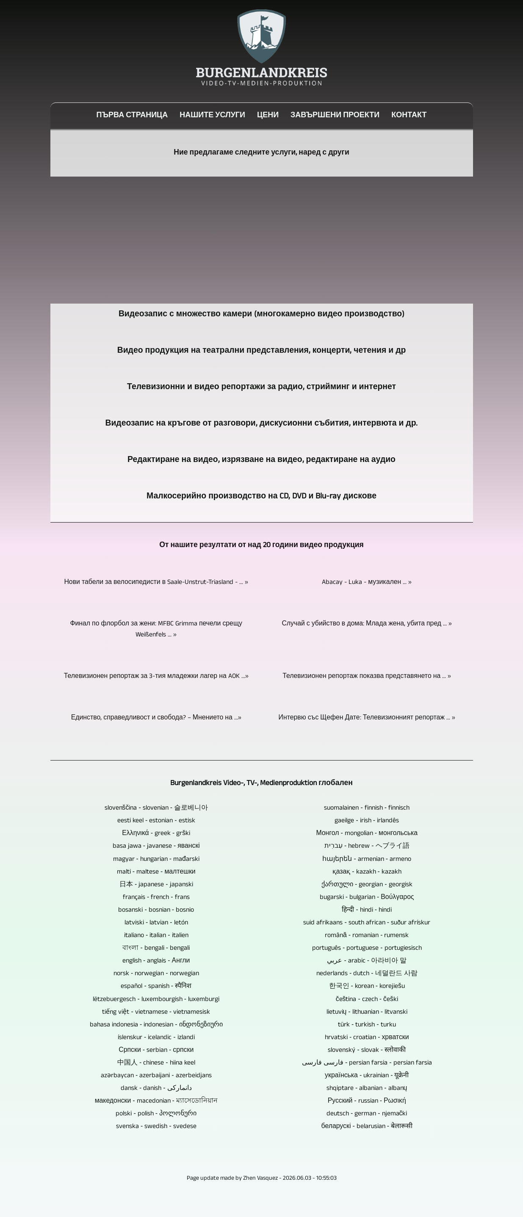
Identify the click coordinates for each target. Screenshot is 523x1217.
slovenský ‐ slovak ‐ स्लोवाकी (367, 1050)
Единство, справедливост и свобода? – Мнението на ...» (156, 718)
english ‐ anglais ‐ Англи (156, 961)
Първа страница (132, 116)
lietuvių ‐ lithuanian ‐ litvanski (367, 1012)
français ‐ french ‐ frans (156, 897)
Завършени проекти (335, 116)
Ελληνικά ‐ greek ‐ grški (156, 833)
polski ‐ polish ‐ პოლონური (156, 1114)
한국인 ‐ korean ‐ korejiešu (367, 986)
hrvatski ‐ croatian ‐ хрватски (367, 1037)
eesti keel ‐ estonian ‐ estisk (156, 821)
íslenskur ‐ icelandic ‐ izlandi (156, 1037)
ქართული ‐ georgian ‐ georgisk (366, 885)
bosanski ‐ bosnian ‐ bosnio (156, 910)
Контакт (408, 116)
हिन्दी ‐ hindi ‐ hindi (367, 910)
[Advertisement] (261, 240)
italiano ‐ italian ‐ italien (156, 935)
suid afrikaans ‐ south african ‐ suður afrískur (366, 923)
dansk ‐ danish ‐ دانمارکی (156, 1088)
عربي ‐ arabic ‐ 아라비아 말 (367, 961)
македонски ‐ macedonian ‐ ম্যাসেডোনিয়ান (156, 1101)
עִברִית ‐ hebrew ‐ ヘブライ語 (367, 846)
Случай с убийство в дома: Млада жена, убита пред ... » (367, 624)
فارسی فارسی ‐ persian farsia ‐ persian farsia (367, 1063)
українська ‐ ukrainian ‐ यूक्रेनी (367, 1075)
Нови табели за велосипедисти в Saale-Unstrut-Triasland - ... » (156, 582)
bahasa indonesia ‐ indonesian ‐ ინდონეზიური (156, 1025)
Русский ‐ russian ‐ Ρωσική (367, 1101)
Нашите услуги (212, 116)
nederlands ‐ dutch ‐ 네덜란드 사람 (367, 973)
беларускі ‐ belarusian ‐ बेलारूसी (366, 1126)
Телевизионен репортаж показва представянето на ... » (366, 676)
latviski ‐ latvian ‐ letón (156, 923)
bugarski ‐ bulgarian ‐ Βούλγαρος (367, 897)
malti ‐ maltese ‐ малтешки (156, 872)
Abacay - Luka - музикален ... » (367, 582)
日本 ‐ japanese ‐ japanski (156, 885)
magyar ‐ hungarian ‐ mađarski (156, 859)
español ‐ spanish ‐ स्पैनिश (156, 986)
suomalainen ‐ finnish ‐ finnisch (367, 808)
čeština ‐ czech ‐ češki (367, 999)
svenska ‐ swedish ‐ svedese (156, 1126)
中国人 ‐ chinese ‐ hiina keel (156, 1063)
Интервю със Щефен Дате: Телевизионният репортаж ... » (367, 718)
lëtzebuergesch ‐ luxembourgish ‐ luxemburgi (156, 999)
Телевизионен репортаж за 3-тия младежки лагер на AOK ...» (156, 676)
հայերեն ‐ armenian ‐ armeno (366, 859)
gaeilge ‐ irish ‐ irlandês (367, 821)
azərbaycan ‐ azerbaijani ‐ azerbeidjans (156, 1075)
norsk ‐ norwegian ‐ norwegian (156, 973)
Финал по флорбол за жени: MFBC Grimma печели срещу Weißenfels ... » (156, 630)
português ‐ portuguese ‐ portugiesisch (367, 948)
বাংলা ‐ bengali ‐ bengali (156, 948)
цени (268, 116)
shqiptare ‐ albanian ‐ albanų (367, 1088)
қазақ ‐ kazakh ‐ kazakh (366, 872)
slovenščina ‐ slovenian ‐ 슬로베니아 (156, 808)
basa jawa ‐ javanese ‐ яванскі (156, 846)
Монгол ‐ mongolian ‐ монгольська (367, 833)
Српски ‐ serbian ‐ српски (156, 1050)
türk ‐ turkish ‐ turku (367, 1025)
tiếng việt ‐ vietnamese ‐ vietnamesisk (156, 1012)
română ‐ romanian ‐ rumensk (367, 935)
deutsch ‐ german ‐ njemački (367, 1114)
